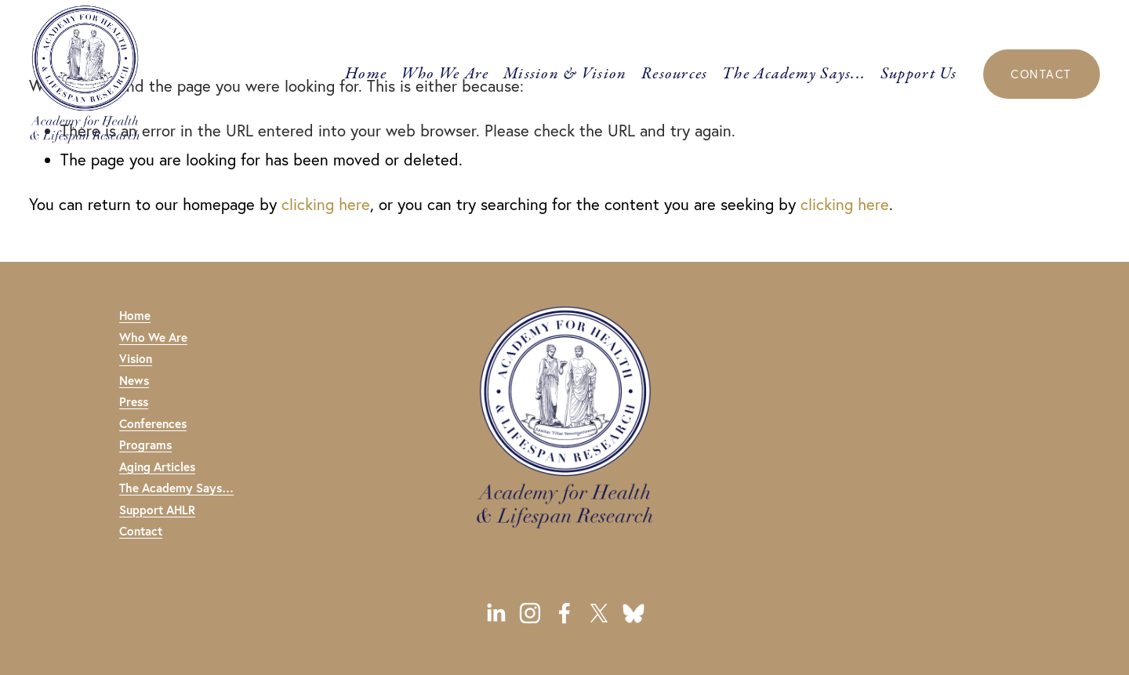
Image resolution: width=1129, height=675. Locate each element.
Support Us (918, 74)
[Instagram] (530, 613)
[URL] (633, 613)
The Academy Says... (794, 74)
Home (366, 74)
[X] (599, 613)
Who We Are (445, 74)
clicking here (325, 204)
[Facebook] (564, 613)
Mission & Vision (564, 74)
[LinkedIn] (495, 613)
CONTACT (1041, 74)
